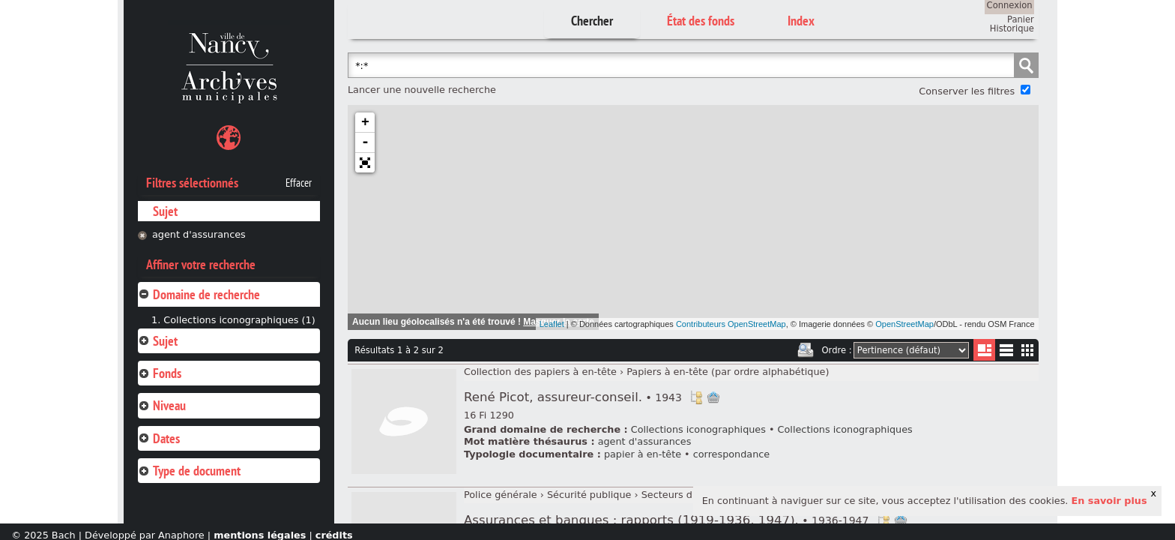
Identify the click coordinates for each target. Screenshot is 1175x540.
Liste (984, 350)
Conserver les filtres (967, 91)
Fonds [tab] (159, 373)
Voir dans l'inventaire (696, 397)
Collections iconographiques (698, 429)
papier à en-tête (642, 454)
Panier (1020, 19)
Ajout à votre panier (713, 397)
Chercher (592, 20)
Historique (1012, 28)
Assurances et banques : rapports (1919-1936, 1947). (666, 520)
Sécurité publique (589, 494)
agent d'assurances (199, 234)
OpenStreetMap (904, 324)
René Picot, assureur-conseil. (573, 397)
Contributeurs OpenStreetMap (731, 324)
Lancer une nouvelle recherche (422, 89)
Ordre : (837, 350)
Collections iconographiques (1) (239, 320)
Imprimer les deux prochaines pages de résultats (806, 350)
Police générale (500, 494)
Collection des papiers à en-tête (540, 371)
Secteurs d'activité (686, 494)
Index (801, 20)
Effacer (299, 183)
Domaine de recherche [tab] (199, 294)
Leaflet (552, 324)
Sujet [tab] (158, 341)
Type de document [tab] (189, 470)
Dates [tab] (159, 438)
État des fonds (700, 20)
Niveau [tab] (162, 405)
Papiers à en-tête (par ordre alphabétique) (727, 371)
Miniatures (1028, 350)
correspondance (731, 454)
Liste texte (1006, 353)
